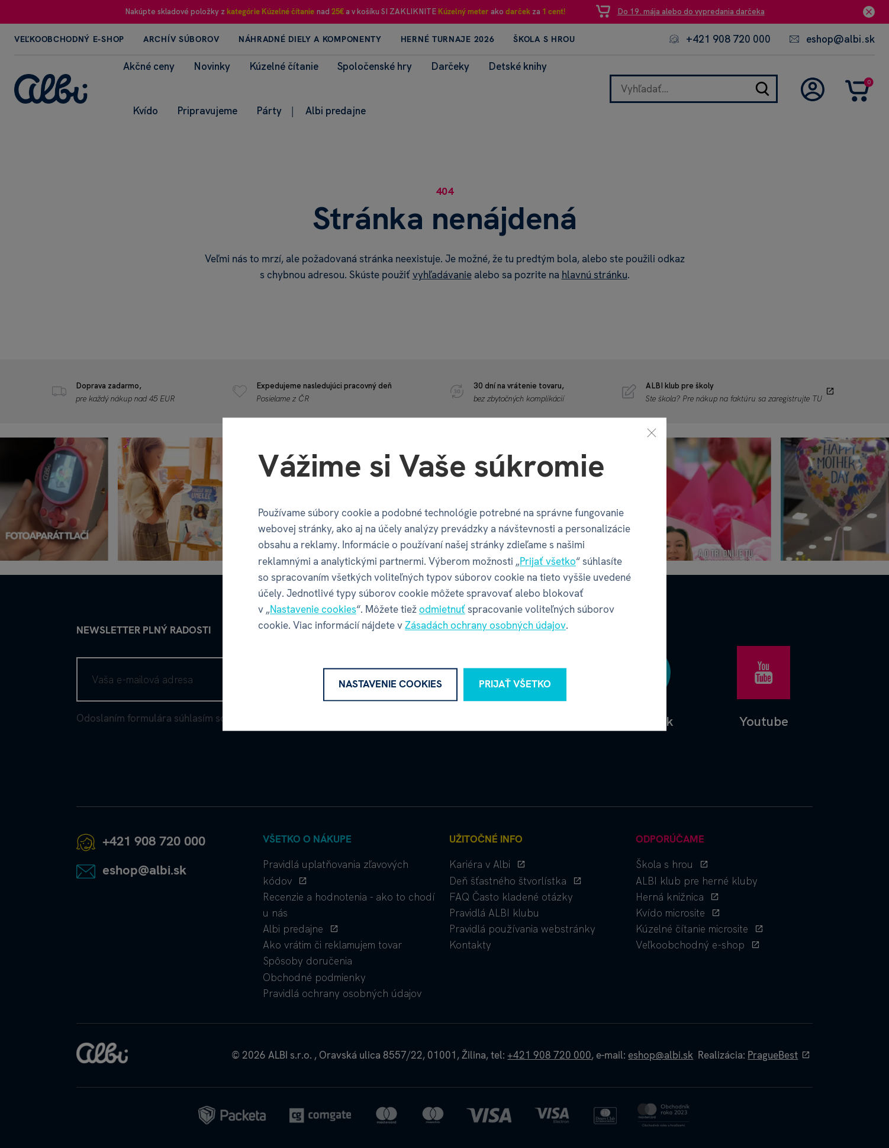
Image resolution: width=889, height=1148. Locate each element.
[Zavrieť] (652, 432)
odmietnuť (442, 609)
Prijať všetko (548, 561)
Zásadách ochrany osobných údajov (485, 625)
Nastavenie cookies (313, 609)
